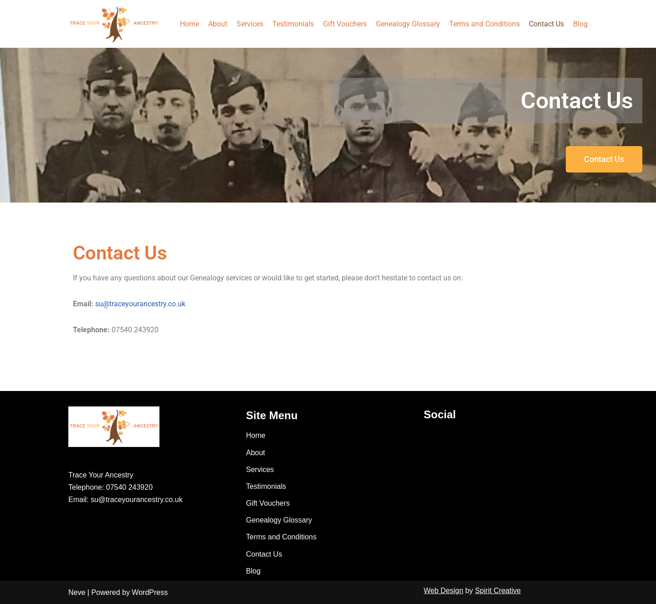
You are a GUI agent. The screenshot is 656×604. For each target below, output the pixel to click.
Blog (580, 24)
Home (189, 24)
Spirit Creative (498, 590)
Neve (76, 592)
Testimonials (293, 24)
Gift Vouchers (345, 24)
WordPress (150, 592)
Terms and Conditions (484, 24)
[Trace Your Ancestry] (113, 24)
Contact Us (546, 24)
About (217, 24)
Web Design (443, 590)
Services (249, 24)
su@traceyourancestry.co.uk (140, 303)
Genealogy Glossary (408, 24)
